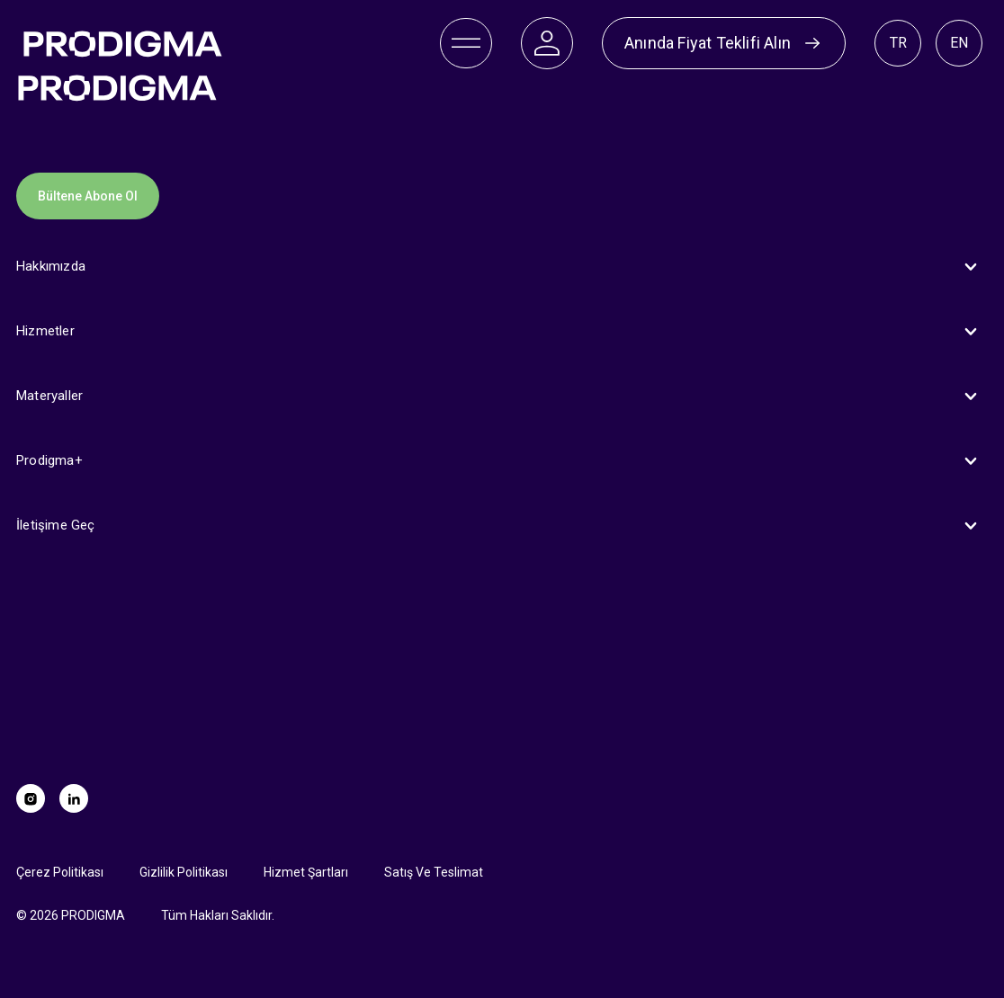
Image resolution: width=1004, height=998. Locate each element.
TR (898, 42)
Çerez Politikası (59, 872)
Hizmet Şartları (306, 872)
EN (959, 42)
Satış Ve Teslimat (433, 872)
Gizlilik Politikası (183, 872)
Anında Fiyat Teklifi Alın (723, 43)
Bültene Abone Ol (88, 196)
